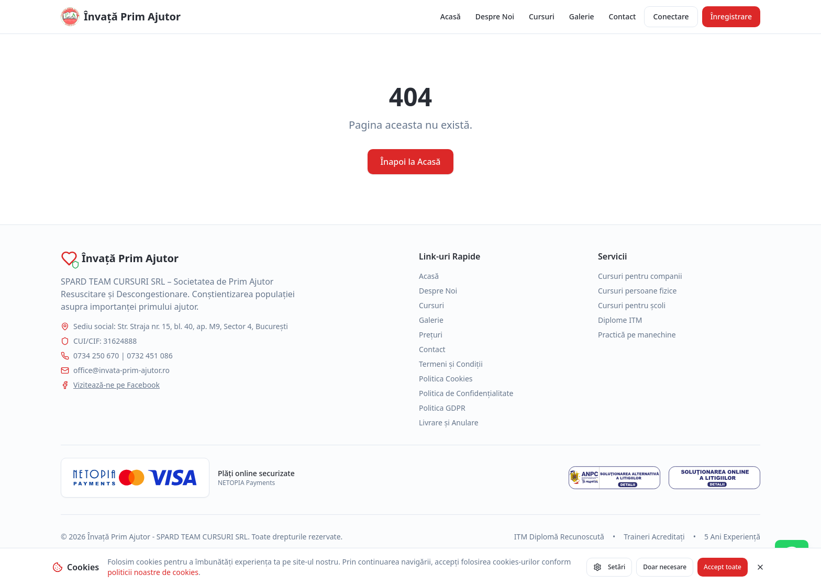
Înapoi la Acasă (410, 161)
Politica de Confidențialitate (466, 393)
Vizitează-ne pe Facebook (116, 385)
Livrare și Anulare (449, 422)
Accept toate (722, 566)
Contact (622, 16)
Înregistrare (731, 16)
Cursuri (541, 16)
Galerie (581, 16)
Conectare (671, 16)
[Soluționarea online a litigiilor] (714, 478)
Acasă (450, 16)
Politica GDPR (442, 408)
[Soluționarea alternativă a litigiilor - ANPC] (614, 478)
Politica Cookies (446, 379)
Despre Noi (494, 16)
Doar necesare (664, 566)
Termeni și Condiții (451, 364)
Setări (609, 566)
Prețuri (430, 335)
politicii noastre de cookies (152, 572)
